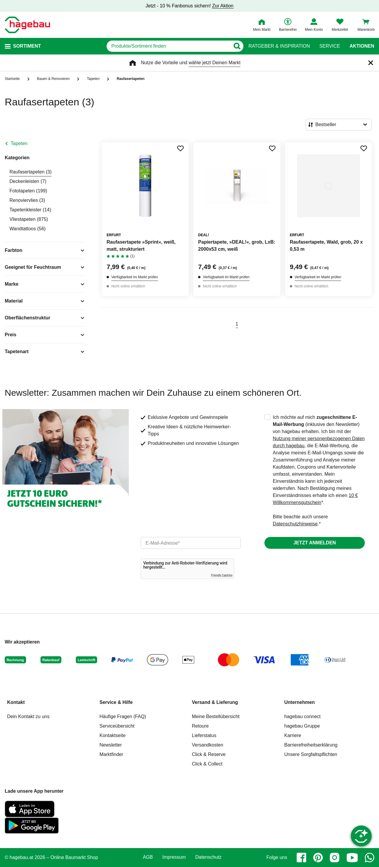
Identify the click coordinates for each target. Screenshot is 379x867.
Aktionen (361, 46)
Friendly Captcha (221, 575)
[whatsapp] (369, 857)
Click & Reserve (209, 754)
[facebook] (301, 857)
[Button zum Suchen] (236, 46)
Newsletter (110, 744)
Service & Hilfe (116, 702)
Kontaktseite (112, 735)
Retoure (200, 725)
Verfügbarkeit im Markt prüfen (134, 277)
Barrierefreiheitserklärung (311, 744)
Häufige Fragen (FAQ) (122, 716)
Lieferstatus (204, 735)
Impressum (174, 857)
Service (329, 46)
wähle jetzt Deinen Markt (214, 62)
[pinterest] (318, 857)
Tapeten (19, 143)
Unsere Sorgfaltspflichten (310, 754)
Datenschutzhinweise (295, 523)
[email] (191, 542)
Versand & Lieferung (215, 702)
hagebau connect (302, 716)
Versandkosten (207, 744)
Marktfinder (111, 754)
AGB (148, 857)
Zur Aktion (222, 5)
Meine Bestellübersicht (216, 716)
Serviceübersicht (116, 725)
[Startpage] (27, 25)
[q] (168, 46)
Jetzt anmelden (314, 542)
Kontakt (16, 702)
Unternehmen (299, 702)
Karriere (292, 735)
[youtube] (352, 857)
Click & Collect (207, 763)
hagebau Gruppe (302, 725)
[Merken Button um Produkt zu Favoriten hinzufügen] (180, 148)
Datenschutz (208, 857)
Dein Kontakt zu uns (28, 716)
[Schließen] (370, 62)
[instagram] (334, 857)
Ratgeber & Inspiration (279, 46)
